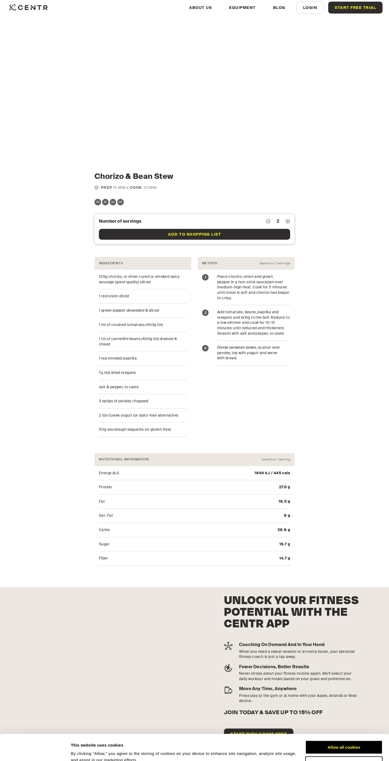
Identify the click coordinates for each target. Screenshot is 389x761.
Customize (344, 738)
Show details (83, 750)
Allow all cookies (344, 722)
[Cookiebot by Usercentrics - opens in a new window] (35, 750)
